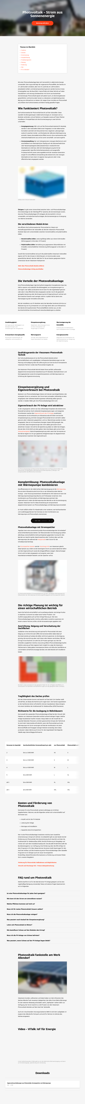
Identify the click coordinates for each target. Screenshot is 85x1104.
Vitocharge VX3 (44, 546)
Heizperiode (41, 539)
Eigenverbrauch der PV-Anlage (44, 413)
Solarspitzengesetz (24, 431)
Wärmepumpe (61, 489)
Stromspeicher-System (27, 546)
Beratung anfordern (42, 23)
